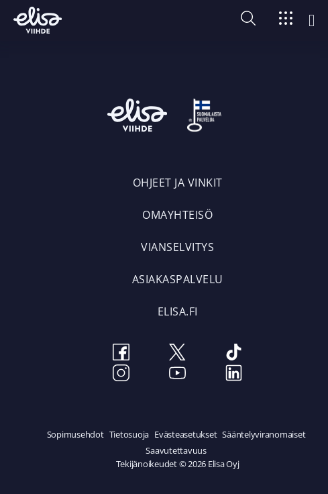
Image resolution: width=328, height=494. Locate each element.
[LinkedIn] (234, 374)
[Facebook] (121, 354)
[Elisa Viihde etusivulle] (37, 20)
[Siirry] (286, 20)
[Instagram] (121, 374)
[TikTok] (234, 354)
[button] (248, 21)
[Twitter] (178, 354)
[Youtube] (178, 374)
